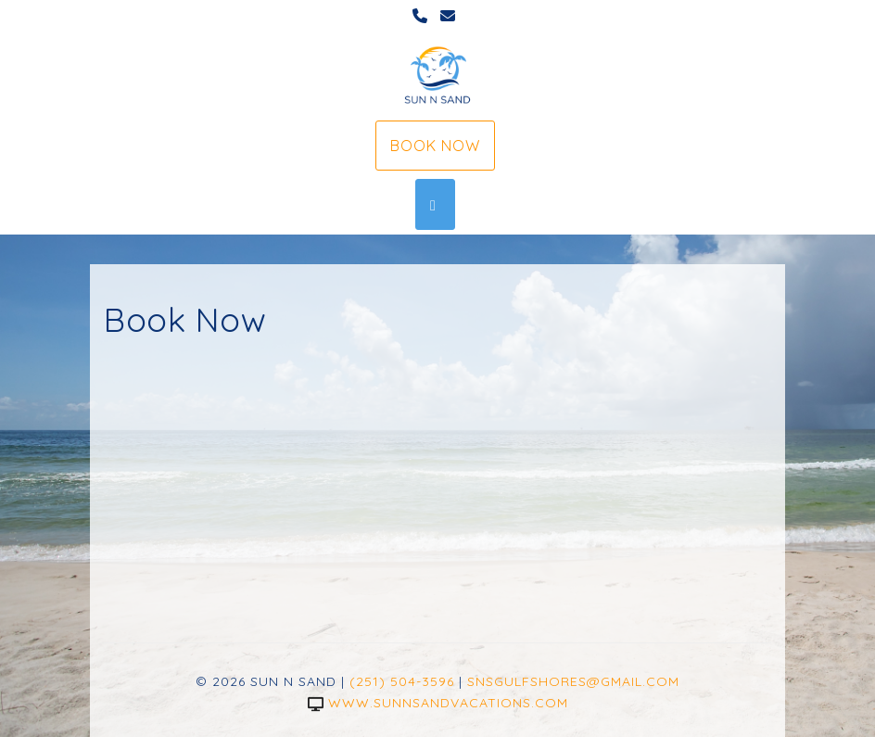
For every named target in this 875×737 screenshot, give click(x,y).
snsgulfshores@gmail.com (573, 681)
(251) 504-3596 (401, 681)
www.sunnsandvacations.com (438, 702)
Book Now (435, 145)
